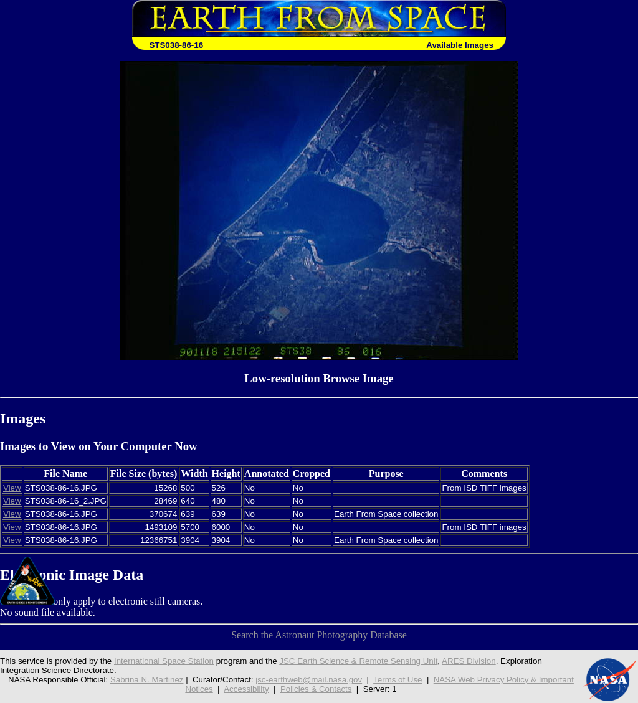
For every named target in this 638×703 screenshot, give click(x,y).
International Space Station (164, 661)
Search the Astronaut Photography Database (319, 635)
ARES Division (469, 661)
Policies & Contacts (316, 689)
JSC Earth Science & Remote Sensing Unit (358, 661)
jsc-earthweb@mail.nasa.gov (308, 679)
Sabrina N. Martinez (147, 679)
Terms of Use (397, 679)
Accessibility (246, 689)
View (12, 488)
